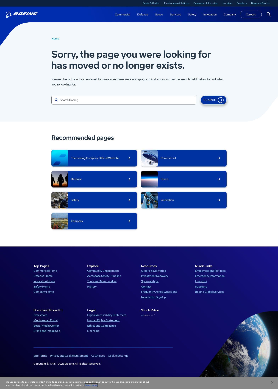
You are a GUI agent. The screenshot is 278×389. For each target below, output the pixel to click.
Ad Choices (98, 358)
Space (159, 14)
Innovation (210, 14)
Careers (251, 14)
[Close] (272, 382)
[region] (139, 383)
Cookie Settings (118, 358)
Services (175, 14)
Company (230, 14)
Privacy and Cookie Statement (69, 358)
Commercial (122, 14)
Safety (192, 14)
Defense (142, 14)
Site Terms (40, 358)
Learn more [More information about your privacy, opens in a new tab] (91, 385)
